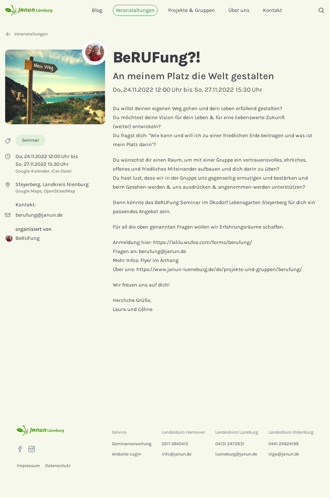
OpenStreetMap (59, 191)
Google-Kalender (32, 171)
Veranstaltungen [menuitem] (135, 10)
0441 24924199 (283, 443)
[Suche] (321, 10)
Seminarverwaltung (131, 443)
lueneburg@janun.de (236, 454)
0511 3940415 (175, 443)
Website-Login (126, 454)
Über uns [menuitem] (238, 10)
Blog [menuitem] (97, 10)
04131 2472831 (229, 443)
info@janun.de (176, 454)
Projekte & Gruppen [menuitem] (191, 10)
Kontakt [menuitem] (272, 10)
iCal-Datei (61, 171)
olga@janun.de (283, 454)
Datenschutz (58, 465)
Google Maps (28, 191)
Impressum (28, 465)
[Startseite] (29, 10)
